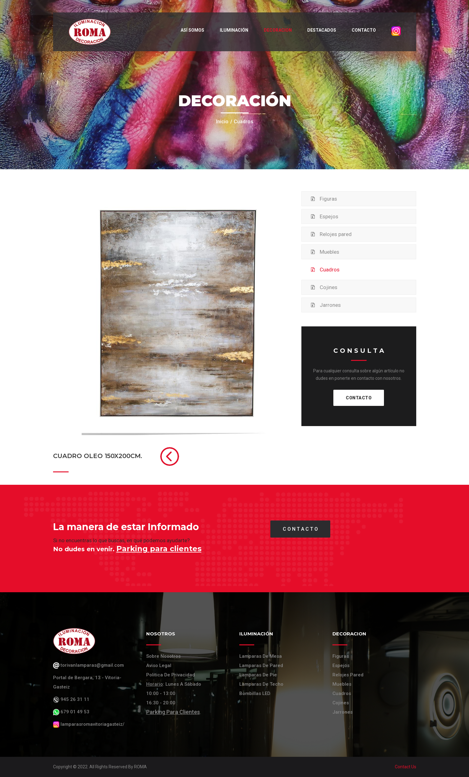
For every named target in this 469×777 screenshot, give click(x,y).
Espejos (329, 216)
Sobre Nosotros (163, 656)
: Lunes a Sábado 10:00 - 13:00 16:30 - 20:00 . (173, 698)
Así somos (192, 30)
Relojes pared (336, 234)
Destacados (321, 30)
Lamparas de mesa (260, 656)
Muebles (329, 252)
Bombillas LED (254, 693)
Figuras (328, 199)
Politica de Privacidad (170, 675)
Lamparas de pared (261, 665)
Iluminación (234, 30)
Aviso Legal (158, 665)
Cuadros (330, 269)
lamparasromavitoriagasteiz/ (88, 724)
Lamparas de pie (258, 675)
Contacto (364, 30)
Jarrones (330, 305)
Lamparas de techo (261, 684)
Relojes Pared (347, 675)
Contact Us (405, 766)
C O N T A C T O (300, 529)
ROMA (140, 766)
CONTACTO (359, 397)
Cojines (328, 287)
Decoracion (278, 30)
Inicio (222, 122)
